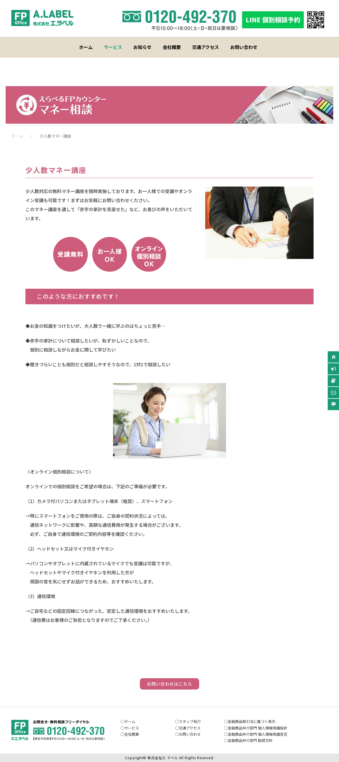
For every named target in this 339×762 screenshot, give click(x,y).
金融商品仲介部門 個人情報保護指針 (257, 728)
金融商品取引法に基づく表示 (251, 721)
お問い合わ (188, 734)
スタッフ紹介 (190, 721)
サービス (113, 47)
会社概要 (172, 47)
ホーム (86, 47)
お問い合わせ (243, 47)
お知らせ (142, 47)
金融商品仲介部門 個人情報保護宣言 (257, 734)
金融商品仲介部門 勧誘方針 (250, 740)
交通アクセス (205, 47)
